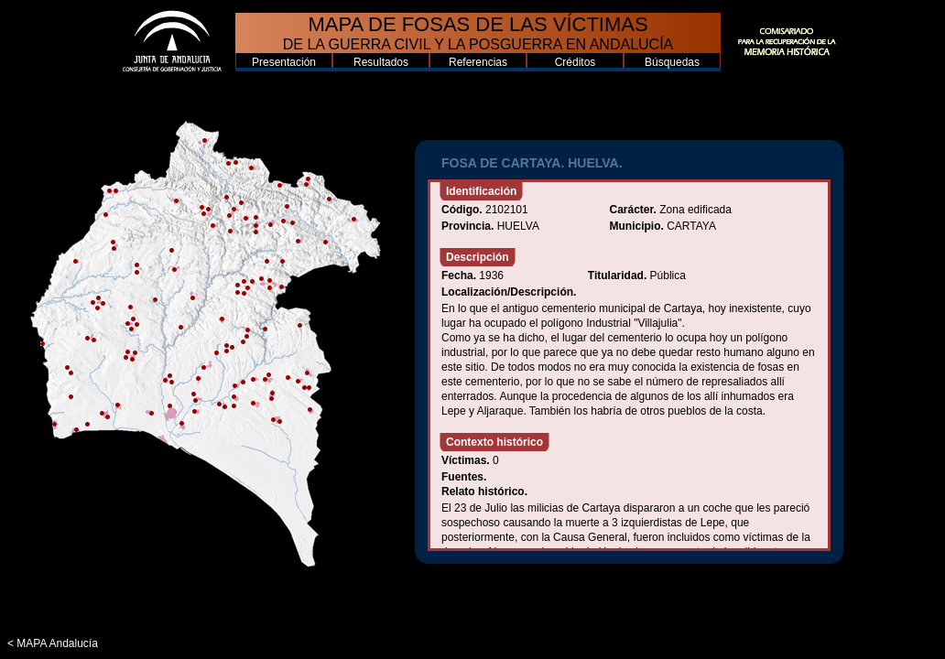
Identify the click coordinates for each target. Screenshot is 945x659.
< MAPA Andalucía (52, 643)
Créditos (575, 62)
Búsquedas (672, 62)
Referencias (478, 62)
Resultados (380, 62)
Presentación (284, 62)
